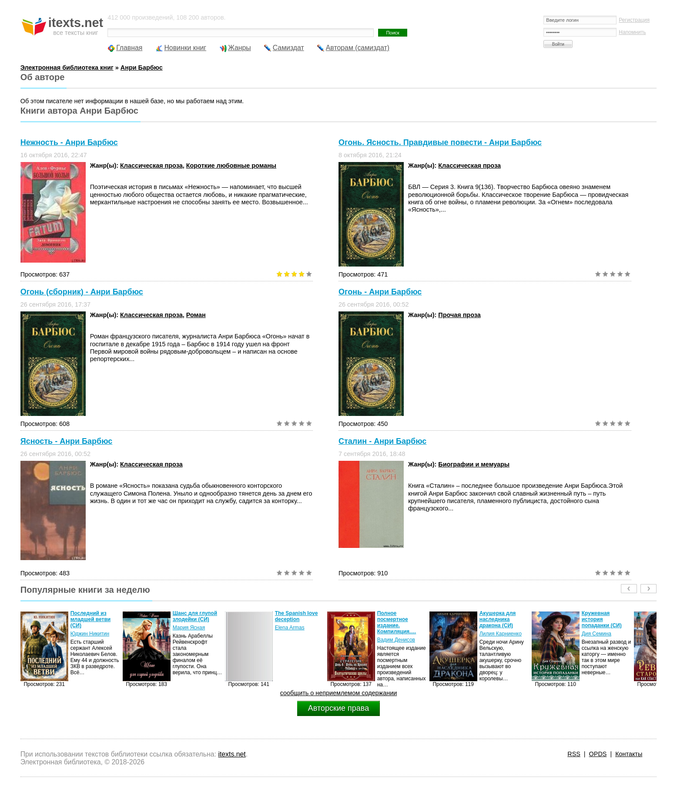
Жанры (239, 47)
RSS (573, 753)
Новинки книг (185, 47)
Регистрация (634, 20)
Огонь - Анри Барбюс (380, 291)
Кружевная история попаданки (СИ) (602, 619)
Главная (129, 47)
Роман (196, 314)
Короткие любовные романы (231, 165)
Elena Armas (290, 628)
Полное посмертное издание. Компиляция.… (396, 622)
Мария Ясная (189, 628)
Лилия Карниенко (500, 634)
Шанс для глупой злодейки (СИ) (195, 616)
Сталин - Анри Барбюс (382, 441)
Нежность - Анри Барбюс (69, 142)
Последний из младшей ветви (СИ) (90, 619)
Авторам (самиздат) (357, 47)
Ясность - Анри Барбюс (66, 441)
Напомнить (632, 32)
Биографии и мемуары (473, 464)
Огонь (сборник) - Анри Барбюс (81, 291)
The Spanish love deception (296, 616)
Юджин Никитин (89, 634)
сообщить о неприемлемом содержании (338, 692)
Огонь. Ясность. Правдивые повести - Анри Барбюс (440, 142)
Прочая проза (459, 314)
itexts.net (231, 754)
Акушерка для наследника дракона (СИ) (497, 619)
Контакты (628, 753)
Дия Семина (596, 634)
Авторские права (338, 708)
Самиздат (288, 47)
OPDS (598, 753)
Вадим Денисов (396, 640)
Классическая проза (151, 165)
